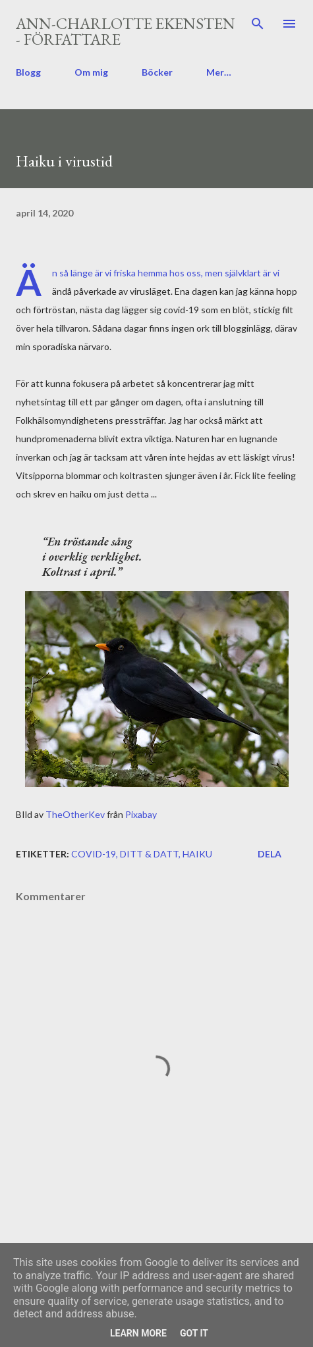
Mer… (218, 72)
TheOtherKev (75, 814)
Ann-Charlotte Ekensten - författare (125, 31)
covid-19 (93, 853)
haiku (197, 853)
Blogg (28, 72)
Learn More (138, 1333)
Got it (194, 1333)
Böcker (157, 72)
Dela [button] (269, 853)
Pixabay (141, 814)
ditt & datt (149, 853)
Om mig (91, 72)
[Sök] (258, 24)
